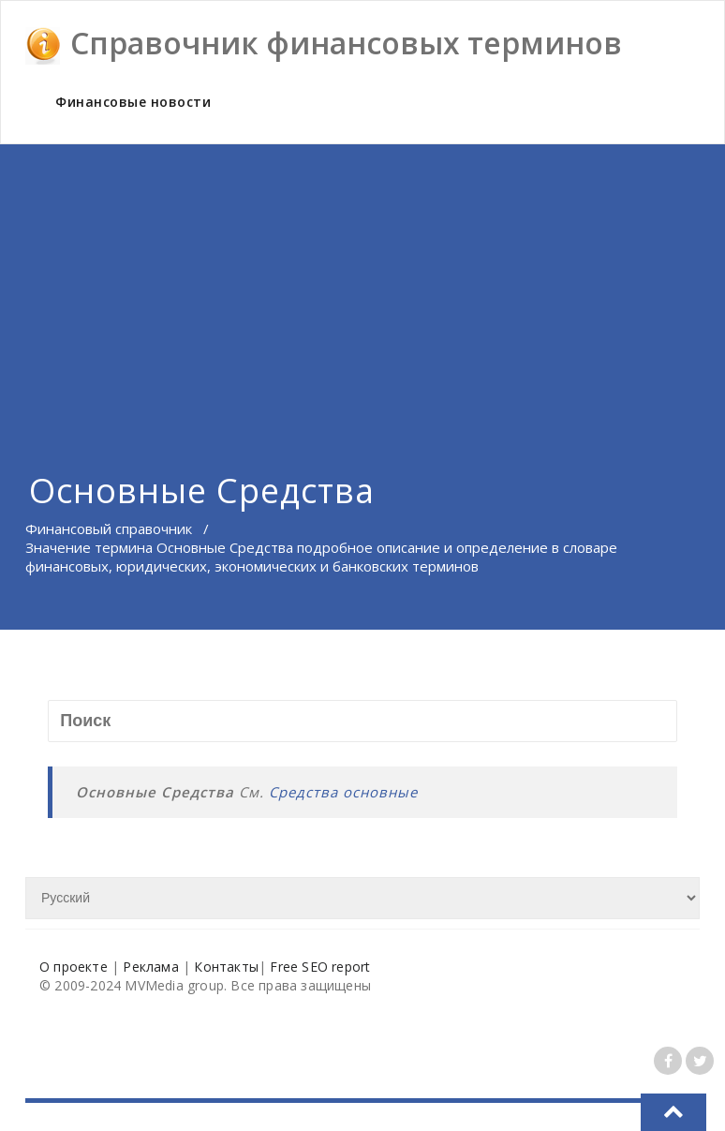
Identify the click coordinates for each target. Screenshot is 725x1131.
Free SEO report (320, 966)
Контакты (226, 966)
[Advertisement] (362, 285)
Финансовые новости (133, 102)
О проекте (73, 966)
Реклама (150, 966)
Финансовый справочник (108, 528)
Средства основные (343, 791)
